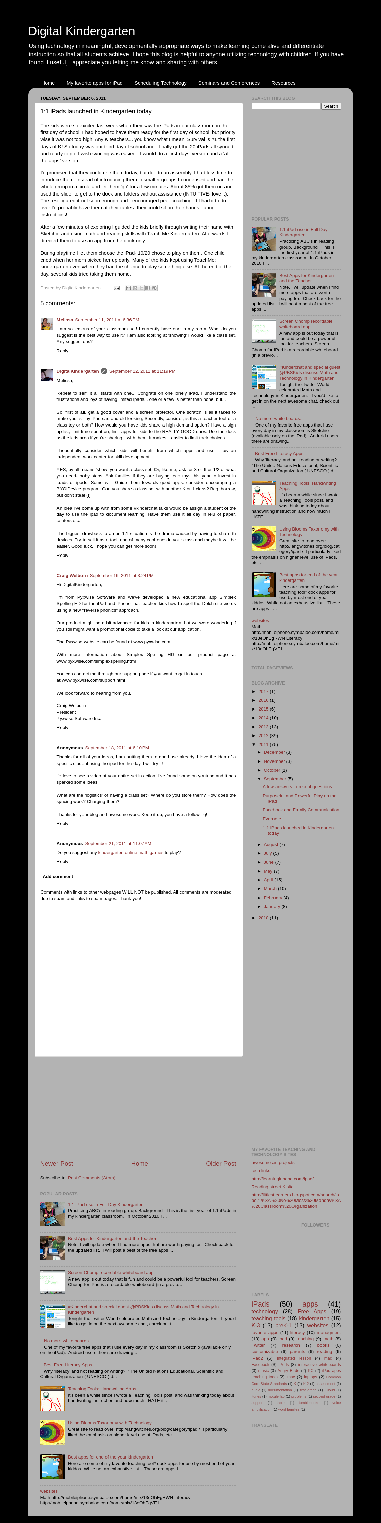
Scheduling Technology (161, 83)
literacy (297, 1332)
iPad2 (257, 1358)
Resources (283, 83)
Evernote (272, 818)
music (263, 1370)
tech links (261, 1170)
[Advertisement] (138, 1108)
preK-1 (283, 1325)
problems (298, 1396)
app (265, 1338)
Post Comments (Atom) (91, 1177)
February (274, 897)
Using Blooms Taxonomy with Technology (110, 1422)
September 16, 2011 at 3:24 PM (122, 575)
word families (289, 1409)
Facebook (260, 1364)
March (271, 888)
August (272, 844)
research (291, 1345)
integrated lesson (294, 1358)
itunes (256, 1396)
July (268, 853)
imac (290, 1377)
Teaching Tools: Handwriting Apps (102, 1388)
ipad (283, 1338)
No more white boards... (68, 1340)
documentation (280, 1390)
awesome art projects (273, 1162)
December (275, 752)
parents (297, 1351)
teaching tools (269, 1318)
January (273, 906)
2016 (264, 700)
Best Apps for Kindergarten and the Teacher (112, 1238)
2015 (264, 709)
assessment (325, 1384)
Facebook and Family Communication (301, 809)
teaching (305, 1338)
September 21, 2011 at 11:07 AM (118, 843)
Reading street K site (273, 1186)
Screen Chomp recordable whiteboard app (111, 1272)
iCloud (330, 1390)
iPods (284, 1364)
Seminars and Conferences (229, 83)
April (269, 879)
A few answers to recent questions (297, 786)
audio (256, 1390)
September (276, 778)
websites (49, 1491)
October (273, 770)
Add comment (58, 876)
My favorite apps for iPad (95, 83)
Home (48, 83)
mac (328, 1358)
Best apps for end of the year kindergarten (110, 1457)
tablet (281, 1403)
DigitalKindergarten (78, 371)
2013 (264, 726)
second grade (324, 1396)
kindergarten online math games (131, 852)
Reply (63, 350)
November (275, 761)
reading (324, 1351)
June (269, 862)
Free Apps (312, 1311)
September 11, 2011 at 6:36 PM (107, 319)
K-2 (306, 1384)
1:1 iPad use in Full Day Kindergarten (106, 1204)
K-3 (256, 1325)
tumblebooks (309, 1403)
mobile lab (276, 1396)
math (328, 1338)
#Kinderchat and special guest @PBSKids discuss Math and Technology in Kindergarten (309, 373)
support (258, 1403)
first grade (308, 1390)
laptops (310, 1377)
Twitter (258, 1345)
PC (311, 1370)
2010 (264, 917)
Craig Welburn (72, 575)
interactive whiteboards (319, 1364)
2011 (264, 744)
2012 (264, 735)
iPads (261, 1304)
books (323, 1345)
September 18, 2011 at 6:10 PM (117, 747)
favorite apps (265, 1332)
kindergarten (314, 1318)
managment (329, 1332)
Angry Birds (289, 1370)
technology (265, 1311)
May (269, 871)
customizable (265, 1351)
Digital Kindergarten (81, 31)
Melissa (65, 319)
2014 (264, 717)
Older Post (221, 1163)
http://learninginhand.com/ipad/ (283, 1178)
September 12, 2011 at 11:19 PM (142, 371)
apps (310, 1304)
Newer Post (56, 1163)
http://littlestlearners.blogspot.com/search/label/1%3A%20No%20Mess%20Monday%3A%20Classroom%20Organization (296, 1200)
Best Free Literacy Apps (68, 1364)
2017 (264, 691)
